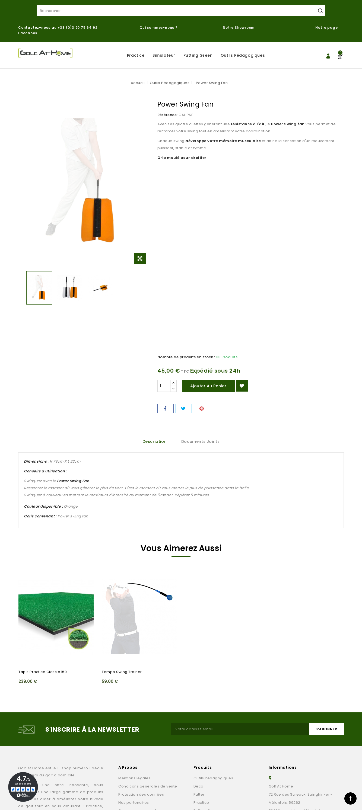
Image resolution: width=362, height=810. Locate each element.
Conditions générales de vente (147, 786)
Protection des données (141, 794)
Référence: (167, 114)
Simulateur (164, 55)
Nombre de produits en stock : (186, 357)
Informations (283, 767)
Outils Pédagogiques (243, 55)
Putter (199, 794)
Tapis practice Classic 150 (42, 671)
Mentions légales (134, 778)
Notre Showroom (239, 27)
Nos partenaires (133, 802)
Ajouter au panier (208, 386)
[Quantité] (163, 386)
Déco (198, 786)
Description (154, 441)
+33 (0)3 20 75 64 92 (77, 27)
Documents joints (200, 441)
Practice (136, 55)
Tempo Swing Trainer (122, 671)
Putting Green (198, 55)
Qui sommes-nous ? (158, 27)
